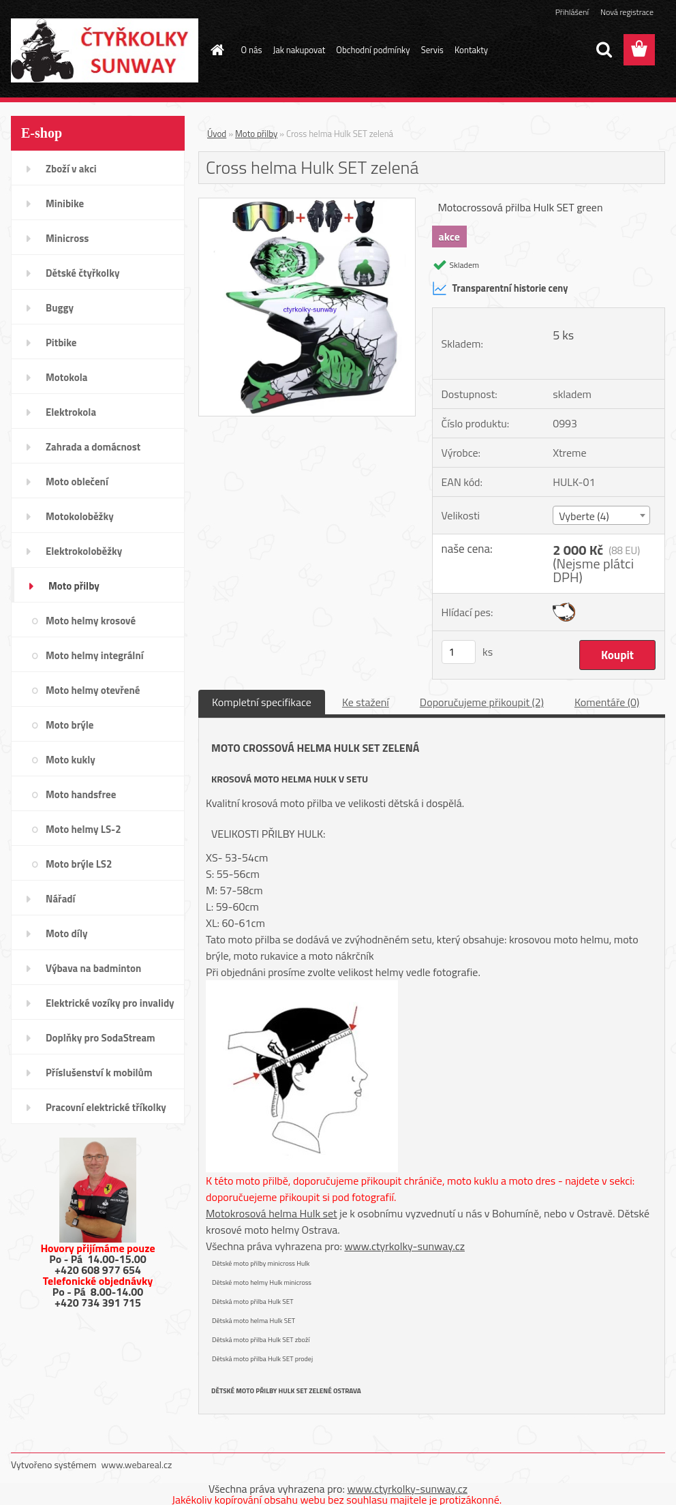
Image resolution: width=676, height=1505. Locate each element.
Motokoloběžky (80, 516)
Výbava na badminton (93, 968)
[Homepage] (215, 49)
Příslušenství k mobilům (99, 1072)
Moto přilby (73, 586)
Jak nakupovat (299, 50)
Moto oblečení (77, 481)
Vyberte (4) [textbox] (584, 516)
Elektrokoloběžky (84, 551)
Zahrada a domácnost (93, 447)
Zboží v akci (71, 169)
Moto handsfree (81, 794)
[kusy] (459, 652)
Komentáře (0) (606, 702)
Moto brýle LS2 (79, 864)
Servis (432, 50)
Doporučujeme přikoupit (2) (482, 702)
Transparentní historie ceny (500, 288)
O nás (251, 50)
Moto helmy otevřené (93, 690)
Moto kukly (70, 759)
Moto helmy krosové (91, 620)
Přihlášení (572, 11)
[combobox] (601, 515)
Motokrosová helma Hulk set (271, 1213)
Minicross (67, 238)
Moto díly (66, 933)
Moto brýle (69, 725)
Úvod (216, 133)
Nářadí (60, 899)
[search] (603, 49)
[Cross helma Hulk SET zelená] (307, 204)
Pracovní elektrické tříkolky (106, 1107)
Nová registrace (627, 11)
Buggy (60, 308)
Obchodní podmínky (373, 50)
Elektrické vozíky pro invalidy (110, 1003)
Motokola (67, 377)
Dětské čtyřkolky (82, 273)
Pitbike (61, 342)
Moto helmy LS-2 (83, 829)
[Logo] (104, 50)
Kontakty (471, 50)
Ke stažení (365, 702)
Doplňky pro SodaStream (100, 1038)
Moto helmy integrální (95, 655)
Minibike (65, 203)
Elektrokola (71, 412)
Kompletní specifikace (261, 702)
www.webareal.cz (137, 1464)
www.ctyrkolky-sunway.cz (404, 1246)
